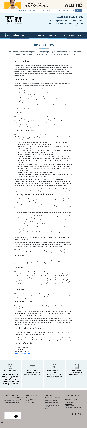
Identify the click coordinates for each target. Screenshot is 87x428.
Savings (71, 35)
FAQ (55, 10)
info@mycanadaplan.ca (71, 399)
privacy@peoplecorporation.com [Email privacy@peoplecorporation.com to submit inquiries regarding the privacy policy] (24, 353)
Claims (50, 35)
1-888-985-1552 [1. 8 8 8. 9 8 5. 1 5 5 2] (68, 404)
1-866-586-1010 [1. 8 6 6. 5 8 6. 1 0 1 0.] (70, 10)
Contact (79, 35)
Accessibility (16, 415)
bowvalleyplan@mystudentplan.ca (13, 397)
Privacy (8, 413)
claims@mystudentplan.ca (52, 405)
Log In (79, 10)
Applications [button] (60, 35)
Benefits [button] (41, 35)
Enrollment (31, 35)
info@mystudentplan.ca (30, 399)
